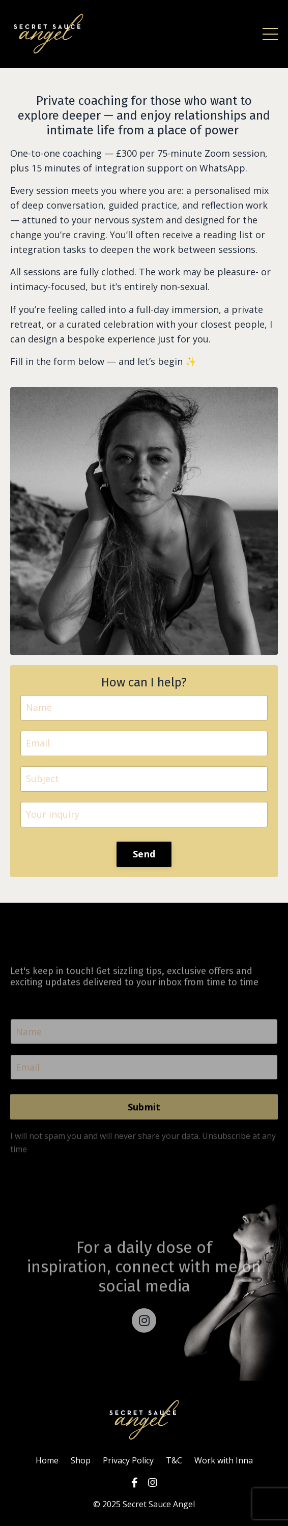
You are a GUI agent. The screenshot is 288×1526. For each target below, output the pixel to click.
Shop (81, 1460)
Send (144, 854)
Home (47, 1460)
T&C (174, 1460)
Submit (144, 1117)
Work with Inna (223, 1460)
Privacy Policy (128, 1460)
